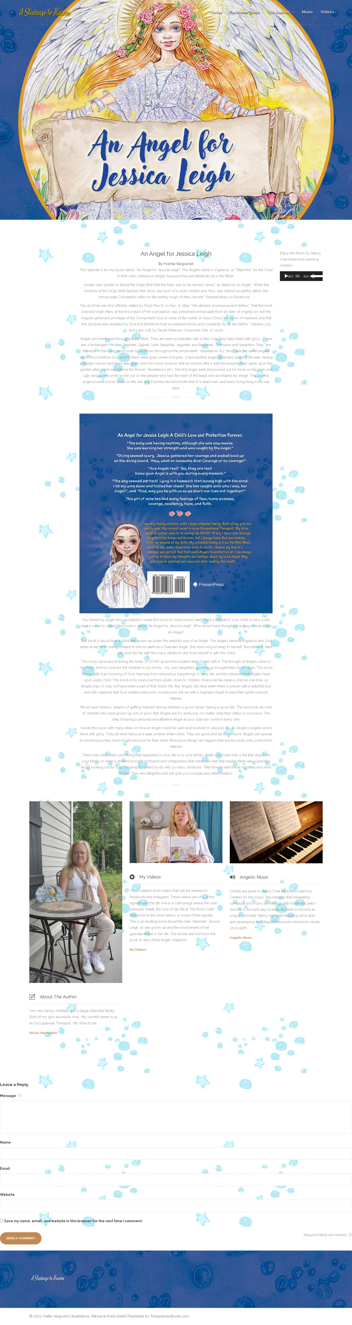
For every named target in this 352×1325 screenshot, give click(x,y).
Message (10, 1096)
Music (307, 12)
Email (5, 1168)
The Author (278, 12)
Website (7, 1195)
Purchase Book (245, 12)
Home (216, 12)
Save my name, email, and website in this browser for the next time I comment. (73, 1221)
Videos (327, 12)
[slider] (298, 276)
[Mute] (312, 276)
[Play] (286, 276)
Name (5, 1142)
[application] (301, 276)
